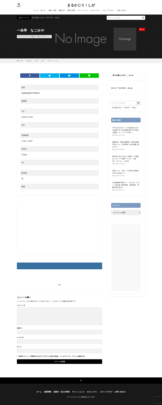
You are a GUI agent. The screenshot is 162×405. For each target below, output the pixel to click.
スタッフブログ (107, 10)
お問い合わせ (121, 10)
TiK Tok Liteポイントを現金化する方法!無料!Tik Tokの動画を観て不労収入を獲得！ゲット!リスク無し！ (125, 130)
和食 (43, 36)
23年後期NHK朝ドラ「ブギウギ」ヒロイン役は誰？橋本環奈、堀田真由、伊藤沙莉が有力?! (126, 185)
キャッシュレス (82, 10)
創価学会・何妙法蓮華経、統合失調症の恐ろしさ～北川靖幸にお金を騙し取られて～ (125, 144)
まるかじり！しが (81, 5)
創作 (40, 36)
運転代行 (62, 10)
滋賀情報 (47, 392)
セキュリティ (95, 10)
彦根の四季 (71, 10)
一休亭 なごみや (52, 61)
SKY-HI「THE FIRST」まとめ (121, 88)
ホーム (36, 10)
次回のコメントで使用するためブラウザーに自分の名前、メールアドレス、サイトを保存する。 (52, 356)
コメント (21, 305)
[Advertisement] (59, 228)
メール (20, 337)
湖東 (36, 61)
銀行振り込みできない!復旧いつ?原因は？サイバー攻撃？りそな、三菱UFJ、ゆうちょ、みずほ (125, 158)
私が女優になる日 (38, 17)
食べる (42, 10)
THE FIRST (49, 17)
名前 (19, 328)
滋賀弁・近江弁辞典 (62, 392)
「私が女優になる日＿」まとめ (122, 75)
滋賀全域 (29, 61)
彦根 (34, 36)
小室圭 (57, 17)
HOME (21, 61)
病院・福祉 (52, 10)
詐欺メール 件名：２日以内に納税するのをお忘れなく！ (125, 172)
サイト (19, 347)
